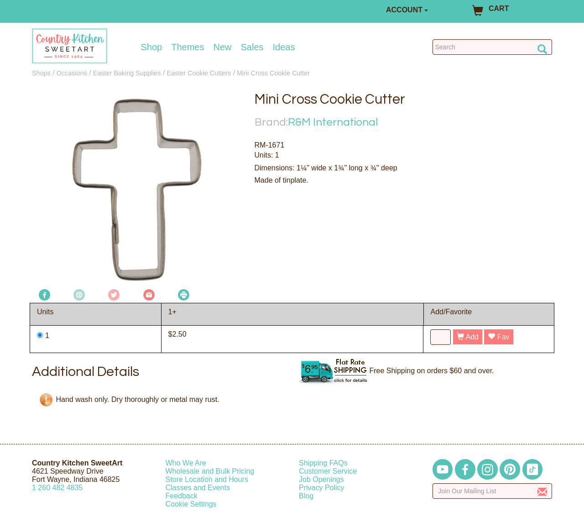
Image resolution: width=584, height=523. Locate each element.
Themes (187, 47)
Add (468, 337)
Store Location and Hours (207, 479)
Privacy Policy (321, 487)
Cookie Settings (191, 504)
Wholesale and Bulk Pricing (210, 471)
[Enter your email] (493, 491)
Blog (306, 496)
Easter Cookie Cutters (199, 73)
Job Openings (321, 479)
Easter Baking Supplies (127, 73)
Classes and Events (198, 487)
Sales (252, 47)
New (222, 47)
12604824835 (57, 487)
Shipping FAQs (323, 463)
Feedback (182, 496)
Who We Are (186, 463)
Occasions (72, 73)
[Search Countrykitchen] (493, 47)
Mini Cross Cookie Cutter (273, 73)
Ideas (284, 47)
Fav (498, 337)
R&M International (333, 122)
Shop (151, 47)
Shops (41, 73)
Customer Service (328, 471)
